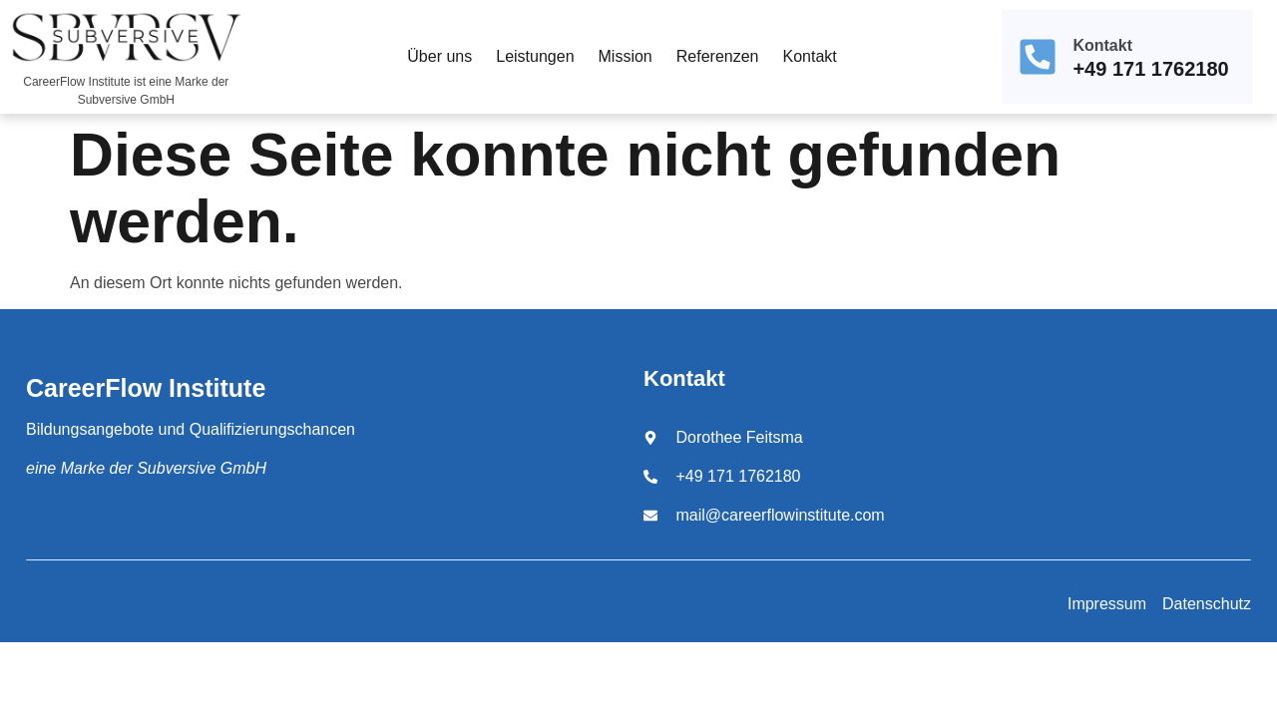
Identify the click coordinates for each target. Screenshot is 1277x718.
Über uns (439, 56)
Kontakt (809, 56)
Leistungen (535, 56)
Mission (625, 56)
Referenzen (717, 56)
